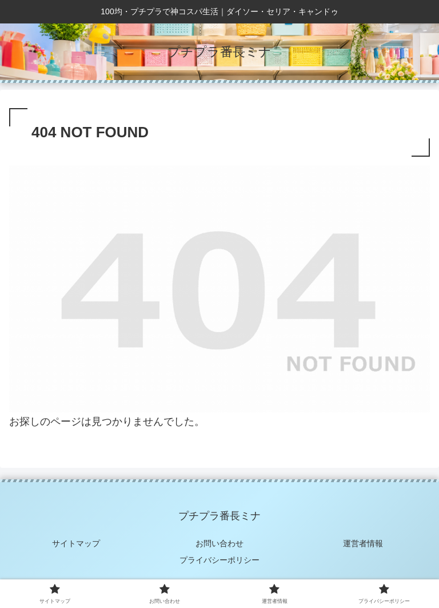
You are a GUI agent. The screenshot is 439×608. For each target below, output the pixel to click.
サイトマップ (76, 543)
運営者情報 (363, 543)
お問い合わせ (219, 543)
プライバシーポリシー (219, 560)
